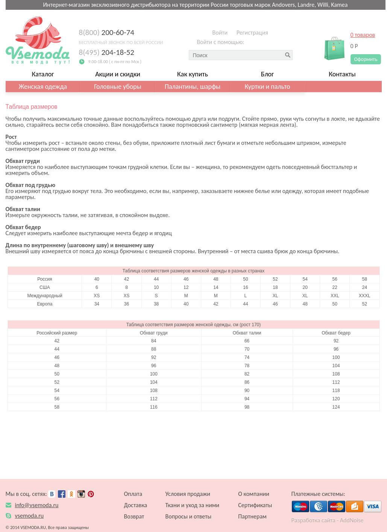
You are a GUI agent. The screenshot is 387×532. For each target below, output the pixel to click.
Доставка (135, 505)
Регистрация (252, 32)
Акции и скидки (117, 74)
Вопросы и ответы (188, 516)
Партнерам (252, 516)
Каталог (43, 74)
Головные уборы (117, 86)
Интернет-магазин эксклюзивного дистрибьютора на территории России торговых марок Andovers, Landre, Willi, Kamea (195, 4)
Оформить (366, 59)
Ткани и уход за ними (192, 505)
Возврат (134, 516)
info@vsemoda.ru (37, 505)
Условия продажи (187, 493)
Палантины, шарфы (193, 86)
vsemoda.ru (29, 515)
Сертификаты (255, 505)
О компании (253, 493)
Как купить (192, 74)
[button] (252, 43)
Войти (220, 32)
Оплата (133, 493)
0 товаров (363, 34)
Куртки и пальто (267, 86)
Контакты (342, 74)
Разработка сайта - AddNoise (327, 520)
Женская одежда (43, 86)
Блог (267, 74)
